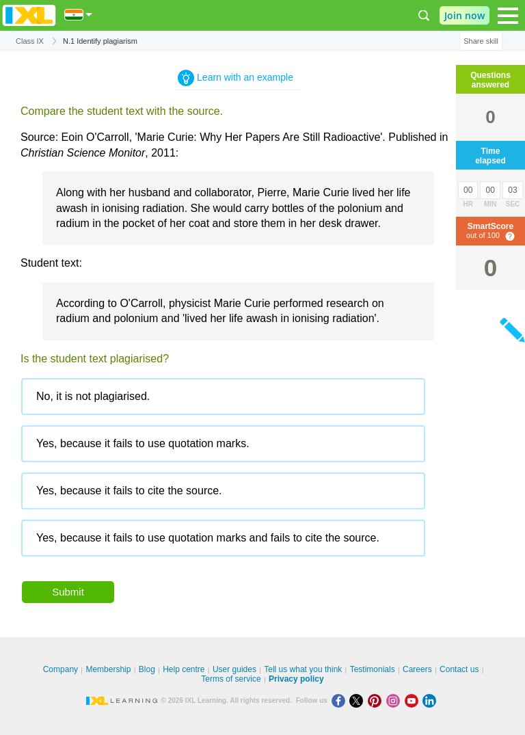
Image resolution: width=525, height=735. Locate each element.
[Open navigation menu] (508, 15)
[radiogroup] (238, 472)
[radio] (223, 396)
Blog (147, 669)
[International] (78, 15)
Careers (417, 669)
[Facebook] (341, 700)
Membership (108, 669)
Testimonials (372, 669)
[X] (358, 700)
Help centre (183, 669)
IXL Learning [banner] (29, 15)
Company (60, 669)
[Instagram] (395, 700)
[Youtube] (414, 700)
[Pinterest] (377, 700)
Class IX (30, 41)
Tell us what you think (303, 669)
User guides (234, 669)
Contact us (459, 669)
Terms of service (230, 679)
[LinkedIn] (430, 700)
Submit (68, 592)
